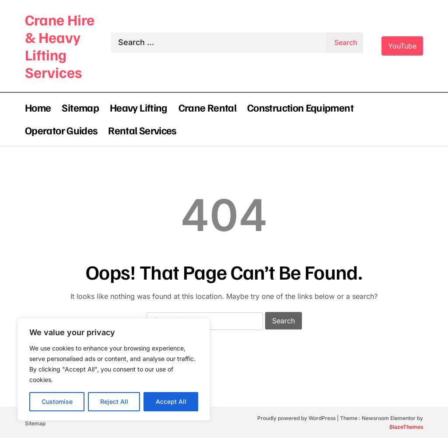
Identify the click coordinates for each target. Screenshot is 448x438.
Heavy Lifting (139, 107)
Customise (57, 401)
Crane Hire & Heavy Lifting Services (59, 45)
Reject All (114, 401)
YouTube (402, 46)
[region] (114, 369)
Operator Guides (61, 130)
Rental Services (142, 130)
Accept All (171, 401)
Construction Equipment (300, 107)
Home (38, 107)
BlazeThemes (406, 427)
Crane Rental (207, 107)
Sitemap (80, 107)
